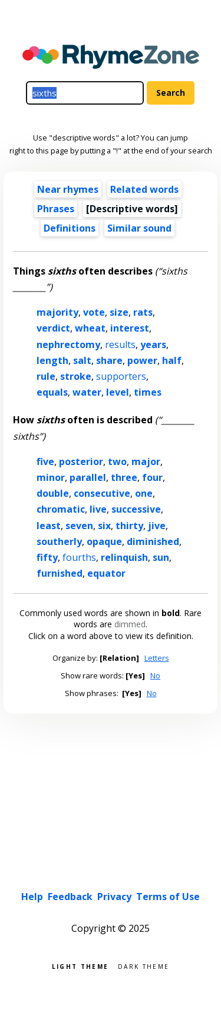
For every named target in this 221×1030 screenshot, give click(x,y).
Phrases (55, 208)
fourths (79, 557)
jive (157, 525)
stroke (75, 376)
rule (46, 376)
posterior (81, 461)
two (117, 461)
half (172, 360)
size (119, 312)
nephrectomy (68, 344)
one (144, 493)
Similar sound (139, 228)
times (147, 392)
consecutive (102, 493)
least (49, 525)
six (104, 525)
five (45, 461)
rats (143, 312)
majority (57, 312)
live (98, 509)
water (86, 392)
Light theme (80, 965)
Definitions (69, 228)
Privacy (114, 896)
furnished (60, 573)
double (53, 493)
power (142, 360)
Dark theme (143, 965)
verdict (53, 328)
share (109, 360)
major (145, 461)
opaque (104, 541)
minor (51, 477)
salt (82, 360)
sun (161, 557)
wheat (90, 328)
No (155, 675)
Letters (156, 658)
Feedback (70, 896)
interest (129, 328)
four (152, 477)
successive (136, 509)
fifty (47, 557)
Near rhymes (67, 189)
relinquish (124, 557)
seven (79, 525)
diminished (153, 541)
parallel (88, 477)
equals (52, 392)
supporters (121, 376)
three (124, 477)
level (117, 392)
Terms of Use (168, 896)
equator (106, 573)
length (52, 360)
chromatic (61, 509)
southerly (59, 541)
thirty (129, 525)
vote (94, 312)
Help (32, 896)
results (120, 344)
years (153, 344)
